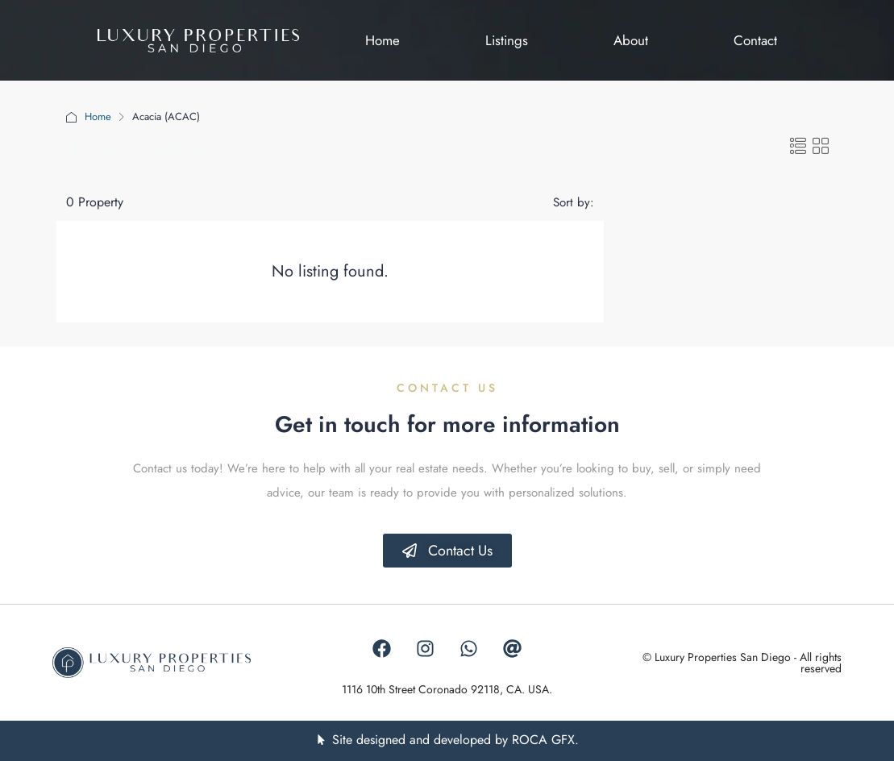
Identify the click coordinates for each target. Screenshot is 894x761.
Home (98, 116)
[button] (798, 147)
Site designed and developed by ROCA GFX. (455, 739)
